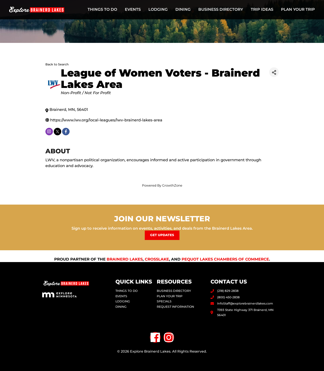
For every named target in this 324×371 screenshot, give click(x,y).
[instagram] (49, 131)
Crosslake (157, 259)
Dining (183, 9)
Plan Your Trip (298, 9)
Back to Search (57, 64)
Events (133, 9)
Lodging (158, 9)
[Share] (274, 72)
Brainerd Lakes (125, 259)
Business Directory (220, 9)
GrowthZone (172, 185)
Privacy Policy (162, 359)
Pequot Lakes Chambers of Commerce (225, 259)
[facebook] (66, 131)
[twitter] (57, 131)
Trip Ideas (262, 9)
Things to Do (102, 9)
